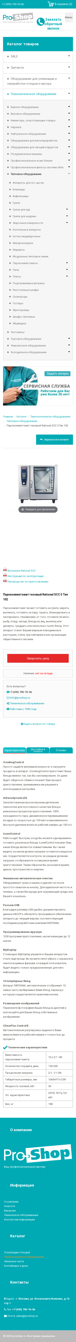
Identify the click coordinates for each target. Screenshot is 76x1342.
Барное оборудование (25, 107)
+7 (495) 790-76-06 (23, 1309)
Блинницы (19, 189)
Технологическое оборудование (33, 94)
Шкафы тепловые (24, 316)
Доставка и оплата (38, 750)
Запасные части (14, 1261)
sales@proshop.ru (27, 1315)
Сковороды (20, 296)
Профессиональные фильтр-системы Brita (37, 167)
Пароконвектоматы (25, 263)
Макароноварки (23, 243)
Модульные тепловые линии (30, 256)
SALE (14, 56)
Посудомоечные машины (26, 153)
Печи (16, 269)
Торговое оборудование (26, 338)
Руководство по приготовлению (28, 581)
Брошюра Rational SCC (22, 570)
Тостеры (18, 303)
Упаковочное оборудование (28, 345)
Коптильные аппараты (27, 229)
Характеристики (14, 750)
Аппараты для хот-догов (28, 182)
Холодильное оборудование (28, 352)
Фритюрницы (21, 310)
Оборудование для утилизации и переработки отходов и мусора (32, 81)
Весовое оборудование (25, 113)
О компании (11, 1201)
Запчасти (17, 67)
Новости (9, 1206)
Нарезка (16, 127)
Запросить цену (38, 658)
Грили (16, 202)
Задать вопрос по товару (38, 723)
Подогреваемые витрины (29, 283)
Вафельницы (21, 196)
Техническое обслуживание (27, 703)
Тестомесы (18, 332)
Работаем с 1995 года (23, 709)
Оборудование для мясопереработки (34, 140)
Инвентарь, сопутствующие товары (33, 120)
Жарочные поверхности (28, 222)
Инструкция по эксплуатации (26, 576)
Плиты (17, 276)
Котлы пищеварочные (26, 236)
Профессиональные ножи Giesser (31, 160)
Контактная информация (19, 1219)
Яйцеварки (19, 323)
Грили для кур (21, 209)
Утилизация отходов (17, 1252)
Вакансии (10, 1210)
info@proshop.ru (20, 697)
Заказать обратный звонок (53, 23)
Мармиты (19, 249)
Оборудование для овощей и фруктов (34, 147)
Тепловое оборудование (26, 174)
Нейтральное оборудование (28, 133)
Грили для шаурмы (24, 216)
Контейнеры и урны (16, 1265)
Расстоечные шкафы (26, 289)
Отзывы (61, 750)
